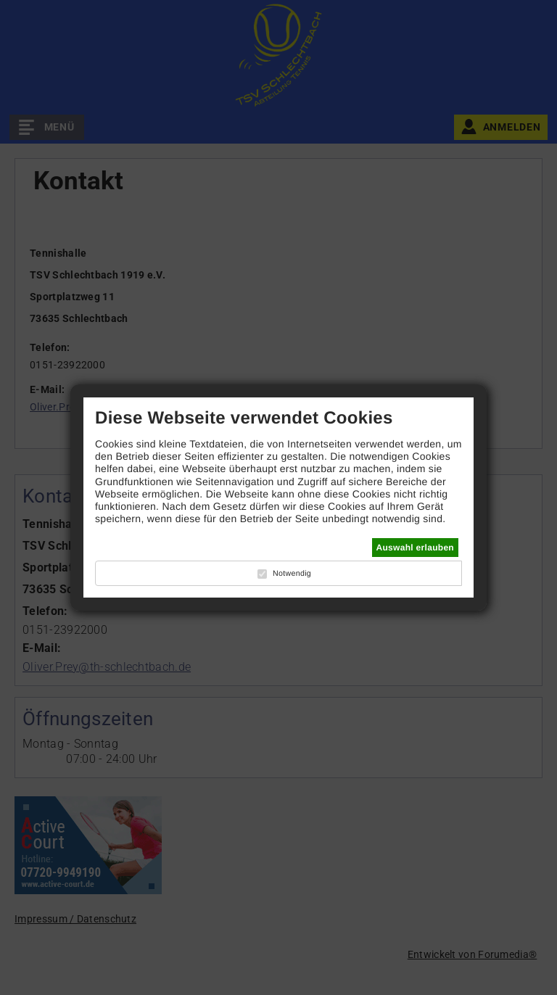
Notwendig (292, 573)
